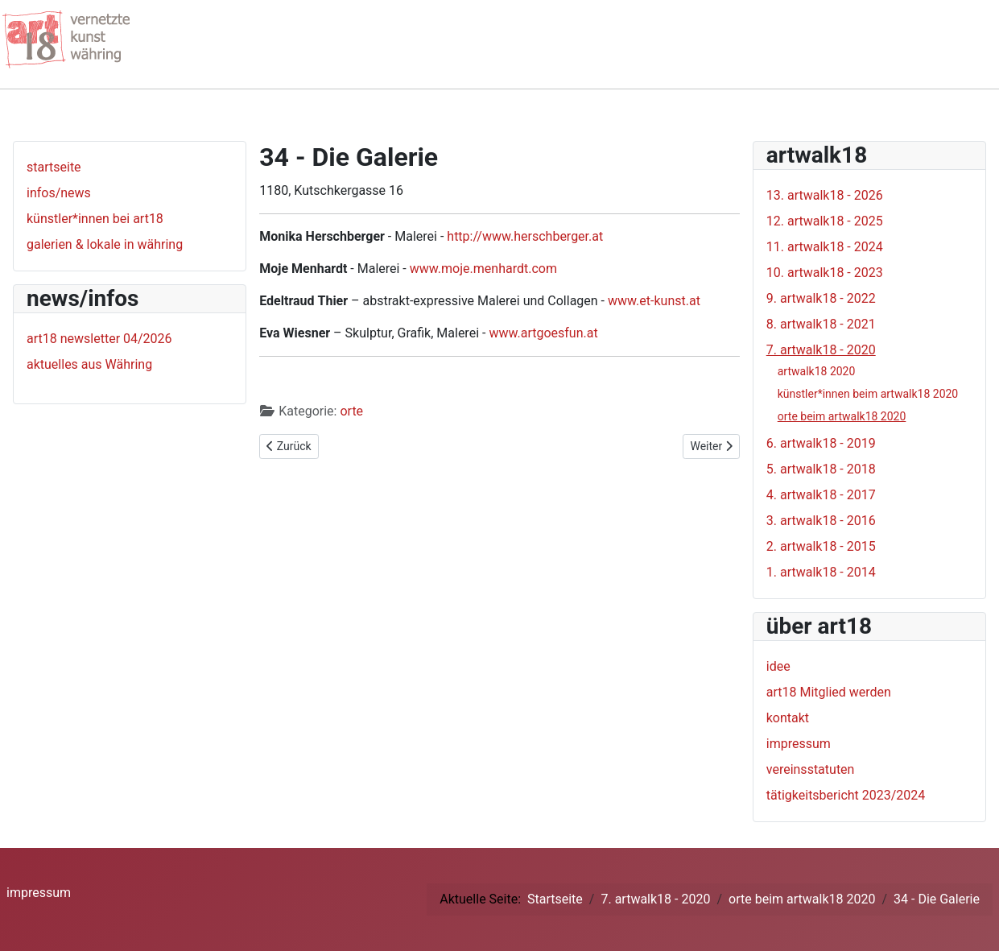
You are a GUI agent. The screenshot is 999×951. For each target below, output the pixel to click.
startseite (54, 167)
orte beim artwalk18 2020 (842, 416)
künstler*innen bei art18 (95, 218)
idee (778, 666)
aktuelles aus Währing (89, 364)
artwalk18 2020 (817, 371)
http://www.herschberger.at (525, 236)
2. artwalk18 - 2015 (821, 546)
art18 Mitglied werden (828, 692)
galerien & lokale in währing (105, 244)
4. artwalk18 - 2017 (821, 494)
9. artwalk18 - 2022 (821, 298)
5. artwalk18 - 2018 (821, 469)
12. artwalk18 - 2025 (824, 221)
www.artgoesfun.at (543, 333)
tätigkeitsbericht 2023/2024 (846, 795)
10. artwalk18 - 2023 (824, 272)
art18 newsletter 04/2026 (99, 338)
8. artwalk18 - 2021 (821, 324)
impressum (798, 743)
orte (351, 411)
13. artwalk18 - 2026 (824, 195)
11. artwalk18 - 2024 (824, 246)
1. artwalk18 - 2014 (821, 572)
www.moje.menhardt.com (483, 268)
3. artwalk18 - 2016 (821, 520)
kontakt (787, 718)
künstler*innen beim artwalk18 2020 (868, 393)
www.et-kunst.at (654, 300)
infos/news (59, 193)
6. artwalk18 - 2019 (821, 443)
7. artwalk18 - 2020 (821, 350)
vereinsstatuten (810, 769)
